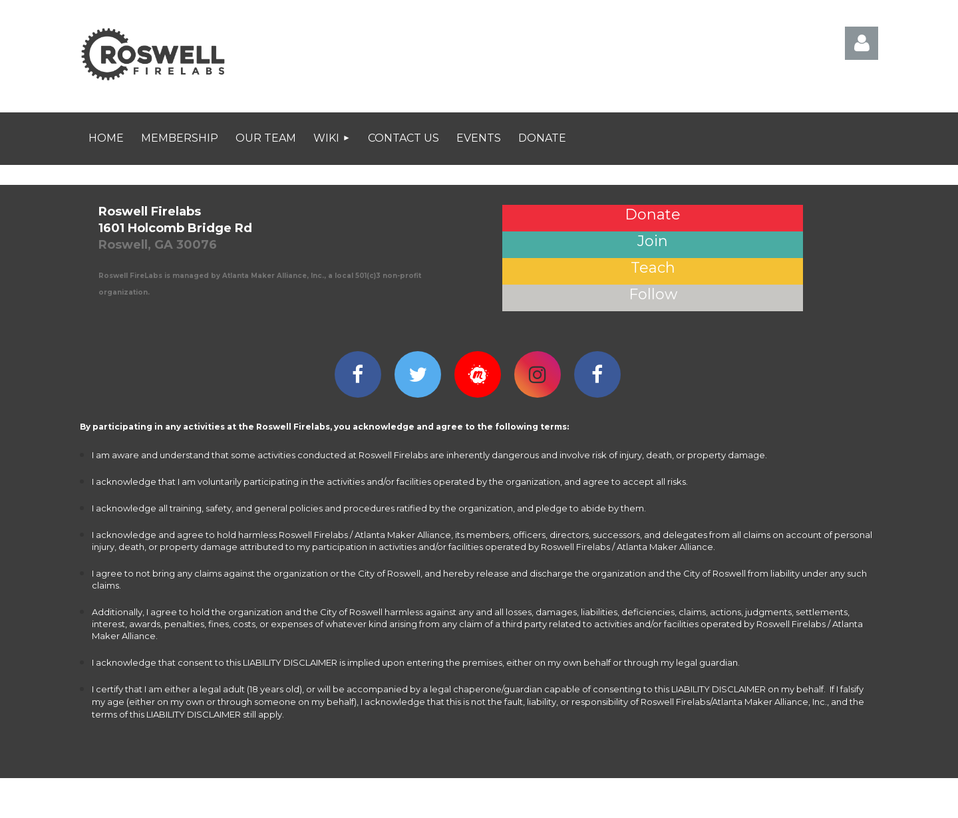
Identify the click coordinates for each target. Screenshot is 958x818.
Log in (861, 43)
